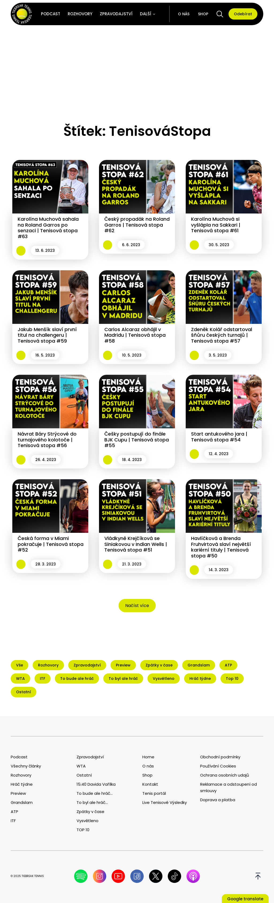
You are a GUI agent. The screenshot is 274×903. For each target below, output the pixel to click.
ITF (13, 820)
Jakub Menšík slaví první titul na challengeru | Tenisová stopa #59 (47, 335)
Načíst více (137, 605)
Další (145, 14)
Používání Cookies (218, 766)
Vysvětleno (87, 820)
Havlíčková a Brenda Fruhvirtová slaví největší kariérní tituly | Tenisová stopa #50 (221, 547)
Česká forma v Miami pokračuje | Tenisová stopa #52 (50, 544)
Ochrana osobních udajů (224, 775)
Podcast (50, 14)
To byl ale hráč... (92, 802)
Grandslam (22, 802)
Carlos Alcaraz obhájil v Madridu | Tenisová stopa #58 (135, 335)
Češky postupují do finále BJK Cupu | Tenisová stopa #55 (136, 439)
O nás (183, 14)
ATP (14, 811)
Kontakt (150, 784)
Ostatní (84, 775)
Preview (18, 793)
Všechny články (26, 766)
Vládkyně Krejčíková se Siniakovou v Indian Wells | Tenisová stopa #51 (135, 544)
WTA (81, 766)
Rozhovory (80, 14)
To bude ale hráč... (95, 793)
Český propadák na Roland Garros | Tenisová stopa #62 (137, 225)
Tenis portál (154, 793)
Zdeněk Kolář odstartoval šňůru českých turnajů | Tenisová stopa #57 (221, 335)
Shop (203, 14)
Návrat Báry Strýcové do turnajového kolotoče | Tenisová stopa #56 (47, 439)
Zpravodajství (116, 14)
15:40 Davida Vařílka (96, 784)
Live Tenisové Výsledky (164, 802)
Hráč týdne (22, 784)
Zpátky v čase (90, 811)
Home (148, 757)
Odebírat (243, 14)
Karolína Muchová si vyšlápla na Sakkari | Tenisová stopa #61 (215, 225)
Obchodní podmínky (220, 757)
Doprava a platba (217, 800)
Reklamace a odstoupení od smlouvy (228, 787)
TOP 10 (83, 830)
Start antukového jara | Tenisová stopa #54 (219, 436)
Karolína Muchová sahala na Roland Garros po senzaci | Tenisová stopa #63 (48, 228)
